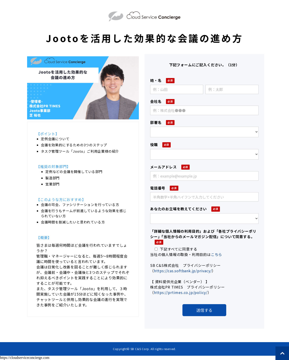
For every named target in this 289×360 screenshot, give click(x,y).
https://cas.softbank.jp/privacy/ (183, 270)
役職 (154, 144)
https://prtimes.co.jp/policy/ (180, 292)
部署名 (155, 122)
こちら (216, 254)
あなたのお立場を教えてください (178, 208)
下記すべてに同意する (176, 249)
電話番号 (157, 188)
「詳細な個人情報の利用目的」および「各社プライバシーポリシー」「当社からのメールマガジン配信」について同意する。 (203, 233)
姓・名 (155, 80)
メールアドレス (163, 167)
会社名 (155, 101)
